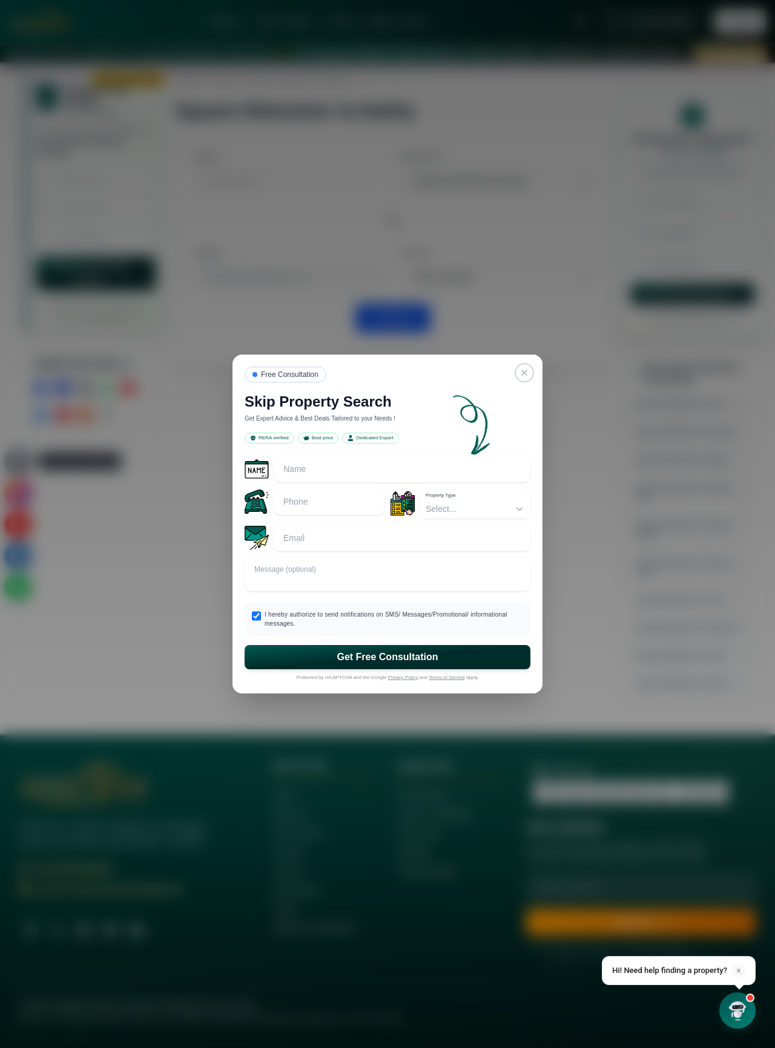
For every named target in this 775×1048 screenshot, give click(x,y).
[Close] (524, 372)
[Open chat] (737, 1010)
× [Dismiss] (738, 970)
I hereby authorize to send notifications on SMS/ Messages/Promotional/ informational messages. (386, 619)
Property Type (441, 495)
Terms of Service (447, 677)
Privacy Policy (403, 677)
